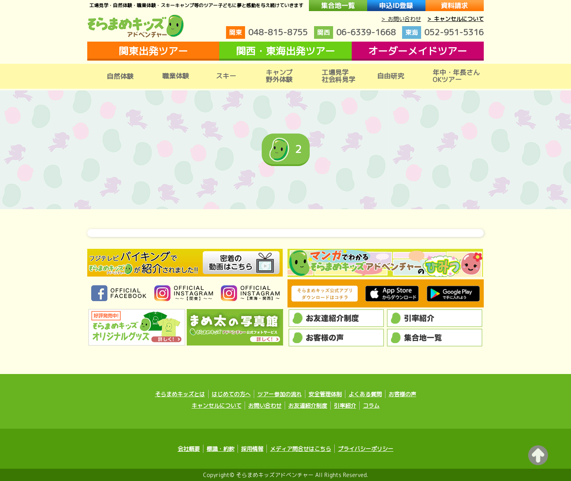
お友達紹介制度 (307, 405)
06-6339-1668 (355, 32)
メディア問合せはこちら (300, 448)
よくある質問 (365, 394)
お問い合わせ (265, 405)
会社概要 (189, 448)
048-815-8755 (267, 32)
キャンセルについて (216, 405)
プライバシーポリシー (365, 448)
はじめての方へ (231, 394)
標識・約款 (220, 448)
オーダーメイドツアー (417, 51)
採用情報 (252, 448)
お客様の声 (402, 394)
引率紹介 (345, 405)
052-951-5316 (443, 32)
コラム (371, 405)
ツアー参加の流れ (279, 394)
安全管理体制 (325, 394)
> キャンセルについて (455, 19)
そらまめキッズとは (180, 394)
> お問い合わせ (401, 19)
